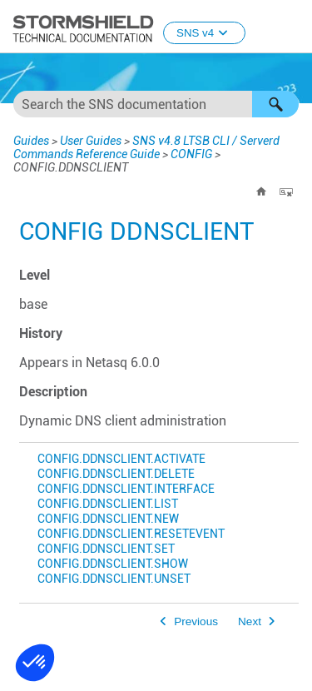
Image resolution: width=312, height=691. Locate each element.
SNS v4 (204, 33)
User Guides (87, 140)
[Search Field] (156, 104)
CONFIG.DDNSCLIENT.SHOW (112, 564)
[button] (275, 104)
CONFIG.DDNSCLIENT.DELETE (116, 474)
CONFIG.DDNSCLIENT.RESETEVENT (131, 534)
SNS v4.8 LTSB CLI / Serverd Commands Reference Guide (137, 147)
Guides (29, 140)
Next (249, 621)
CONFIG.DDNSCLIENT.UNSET (114, 579)
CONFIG (177, 153)
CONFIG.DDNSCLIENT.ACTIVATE (121, 459)
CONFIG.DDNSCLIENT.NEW (108, 519)
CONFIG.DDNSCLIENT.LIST (107, 504)
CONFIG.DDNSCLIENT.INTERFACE (126, 489)
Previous (196, 621)
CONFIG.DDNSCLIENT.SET (106, 549)
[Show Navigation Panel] (292, 27)
